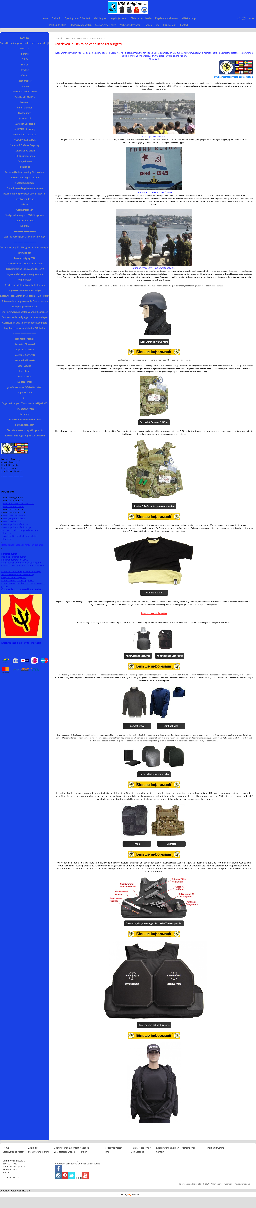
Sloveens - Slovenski (25, 355)
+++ (25, 398)
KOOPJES (24, 37)
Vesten (24, 75)
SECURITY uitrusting (25, 123)
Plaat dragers (25, 80)
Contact (184, 25)
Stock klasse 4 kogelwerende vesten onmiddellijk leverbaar (24, 46)
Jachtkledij (25, 166)
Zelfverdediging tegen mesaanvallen (24, 263)
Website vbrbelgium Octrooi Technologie (24, 236)
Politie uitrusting (57, 25)
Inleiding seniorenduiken (13, 556)
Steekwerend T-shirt (105, 25)
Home (45, 18)
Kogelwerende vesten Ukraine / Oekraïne (24, 328)
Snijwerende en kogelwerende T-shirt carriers (25, 301)
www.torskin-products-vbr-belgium (20, 536)
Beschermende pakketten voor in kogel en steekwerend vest (24, 196)
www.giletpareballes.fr (14, 518)
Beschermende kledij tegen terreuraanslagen (25, 317)
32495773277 (12, 1177)
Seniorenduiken (9, 553)
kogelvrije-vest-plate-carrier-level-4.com (21, 642)
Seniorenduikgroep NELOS (14, 559)
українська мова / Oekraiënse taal (24, 387)
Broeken (24, 70)
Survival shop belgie (25, 150)
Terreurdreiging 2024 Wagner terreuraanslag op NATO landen (24, 250)
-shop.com (6, 533)
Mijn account (169, 25)
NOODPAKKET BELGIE (25, 139)
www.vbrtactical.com (13, 506)
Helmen (25, 86)
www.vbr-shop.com (12, 521)
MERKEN (24, 225)
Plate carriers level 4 (141, 18)
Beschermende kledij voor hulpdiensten (24, 285)
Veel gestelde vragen (129, 25)
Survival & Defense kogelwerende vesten (154, 506)
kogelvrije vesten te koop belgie (25, 290)
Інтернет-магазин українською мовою (233, 76)
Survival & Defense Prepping (24, 145)
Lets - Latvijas (24, 365)
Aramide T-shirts (154, 592)
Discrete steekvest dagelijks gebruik (25, 430)
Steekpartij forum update (24, 306)
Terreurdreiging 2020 (24, 258)
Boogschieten (25, 161)
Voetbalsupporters (24, 182)
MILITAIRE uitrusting (25, 129)
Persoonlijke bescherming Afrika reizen (24, 172)
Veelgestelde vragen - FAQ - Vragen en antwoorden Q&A (25, 218)
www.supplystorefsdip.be (15, 524)
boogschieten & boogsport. (13, 577)
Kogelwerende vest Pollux (170, 655)
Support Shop (25, 392)
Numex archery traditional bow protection (23, 583)
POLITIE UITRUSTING (24, 96)
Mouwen (24, 102)
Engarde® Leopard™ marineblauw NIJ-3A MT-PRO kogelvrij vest (24, 406)
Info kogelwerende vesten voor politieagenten (24, 312)
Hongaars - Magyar (24, 338)
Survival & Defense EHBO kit (154, 422)
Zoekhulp (56, 18)
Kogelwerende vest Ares (138, 655)
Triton (137, 843)
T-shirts (25, 53)
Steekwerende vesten (81, 25)
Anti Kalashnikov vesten (25, 91)
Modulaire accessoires (24, 134)
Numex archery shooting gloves (17, 580)
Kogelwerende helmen (166, 18)
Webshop (100, 18)
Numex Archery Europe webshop (18, 571)
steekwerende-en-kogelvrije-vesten (20, 530)
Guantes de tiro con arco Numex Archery (22, 589)
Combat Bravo (137, 726)
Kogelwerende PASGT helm (154, 341)
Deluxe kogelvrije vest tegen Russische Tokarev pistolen (154, 923)
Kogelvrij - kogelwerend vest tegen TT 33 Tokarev (24, 295)
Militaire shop (189, 18)
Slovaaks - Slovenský (24, 344)
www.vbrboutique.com (14, 515)
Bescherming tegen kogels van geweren (25, 435)
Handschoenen (24, 107)
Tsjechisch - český (25, 349)
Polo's (25, 59)
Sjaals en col (24, 118)
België (38, 571)
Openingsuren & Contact (77, 18)
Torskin (148, 25)
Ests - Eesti (24, 371)
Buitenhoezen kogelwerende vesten (25, 188)
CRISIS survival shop (25, 156)
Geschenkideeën (24, 209)
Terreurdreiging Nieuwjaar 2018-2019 (25, 268)
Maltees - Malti (24, 381)
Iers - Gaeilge (24, 376)
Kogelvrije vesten (118, 18)
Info (157, 25)
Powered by (128, 1194)
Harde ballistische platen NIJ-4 (154, 774)
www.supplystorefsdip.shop (17, 527)
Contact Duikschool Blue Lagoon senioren (22, 565)
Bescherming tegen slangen (25, 177)
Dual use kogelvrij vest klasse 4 (154, 1025)
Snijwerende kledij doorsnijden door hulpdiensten (24, 277)
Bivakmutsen (24, 113)
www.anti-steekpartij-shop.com (18, 503)
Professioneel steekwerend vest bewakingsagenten (25, 422)
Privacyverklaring (242, 1184)
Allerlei (24, 204)
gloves (4, 586)
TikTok (79, 1177)
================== (25, 231)
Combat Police (170, 726)
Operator (171, 843)
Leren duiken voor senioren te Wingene (21, 562)
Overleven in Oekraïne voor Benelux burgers (24, 322)
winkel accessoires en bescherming (17, 574)
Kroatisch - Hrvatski (25, 360)
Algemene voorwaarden (221, 1184)
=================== (24, 333)
